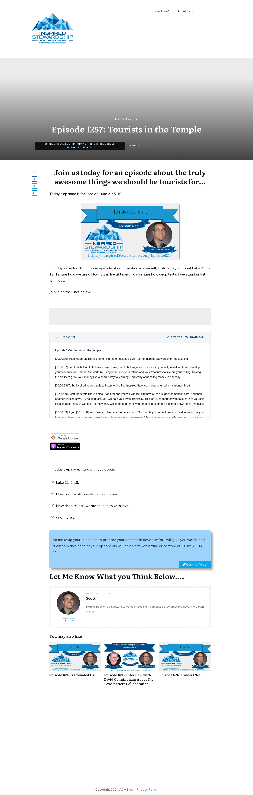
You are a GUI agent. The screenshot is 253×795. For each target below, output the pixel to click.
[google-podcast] (65, 440)
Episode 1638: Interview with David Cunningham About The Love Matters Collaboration (130, 666)
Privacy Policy (147, 789)
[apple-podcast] (65, 449)
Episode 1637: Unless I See (185, 666)
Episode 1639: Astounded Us (75, 666)
